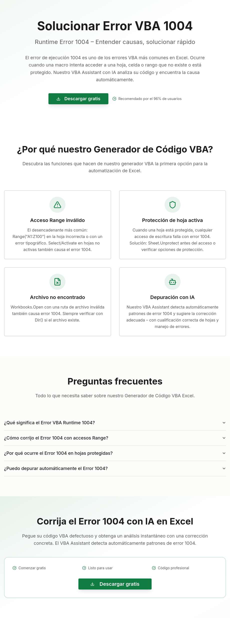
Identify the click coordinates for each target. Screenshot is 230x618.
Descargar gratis (78, 98)
